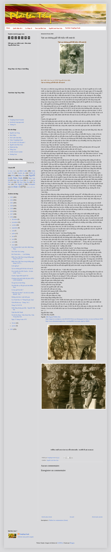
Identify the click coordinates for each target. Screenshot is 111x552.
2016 (11, 217)
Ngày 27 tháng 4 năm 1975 (19, 319)
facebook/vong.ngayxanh (17, 122)
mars (13, 245)
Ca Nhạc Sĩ (28, 28)
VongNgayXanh (24, 534)
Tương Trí (13, 124)
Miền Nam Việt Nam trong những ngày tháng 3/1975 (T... (23, 258)
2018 (11, 211)
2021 (11, 203)
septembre (15, 228)
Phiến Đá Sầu (14, 147)
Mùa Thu (22, 175)
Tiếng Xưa (13, 149)
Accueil (72, 517)
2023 (11, 197)
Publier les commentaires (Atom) (58, 520)
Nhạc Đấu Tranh (18, 180)
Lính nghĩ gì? (15, 266)
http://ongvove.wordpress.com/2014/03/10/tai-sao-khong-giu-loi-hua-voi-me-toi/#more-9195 (74, 319)
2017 (11, 214)
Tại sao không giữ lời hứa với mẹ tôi (22, 268)
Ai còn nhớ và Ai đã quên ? (17, 142)
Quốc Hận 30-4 (17, 28)
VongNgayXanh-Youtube (17, 120)
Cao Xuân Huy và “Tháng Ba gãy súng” (23, 300)
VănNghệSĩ (31, 184)
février (14, 323)
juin (13, 236)
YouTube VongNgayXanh (72, 28)
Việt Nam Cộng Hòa (23, 182)
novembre (15, 222)
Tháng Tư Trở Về (17, 305)
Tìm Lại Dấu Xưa (40, 28)
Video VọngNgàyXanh (16, 140)
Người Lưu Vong (15, 133)
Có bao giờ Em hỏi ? (17, 290)
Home (8, 28)
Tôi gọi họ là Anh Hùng (18, 283)
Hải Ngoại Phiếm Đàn (53, 317)
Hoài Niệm (13, 135)
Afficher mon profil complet (26, 537)
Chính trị (32, 173)
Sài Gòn (28, 180)
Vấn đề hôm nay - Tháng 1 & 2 (20, 302)
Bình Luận (23, 171)
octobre (14, 225)
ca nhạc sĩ (15, 186)
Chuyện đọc (21, 173)
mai (13, 239)
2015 (11, 329)
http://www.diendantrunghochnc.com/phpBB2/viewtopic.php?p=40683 (67, 321)
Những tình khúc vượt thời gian (21, 297)
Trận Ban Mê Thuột (17, 312)
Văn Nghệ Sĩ (19, 184)
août (13, 231)
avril (13, 242)
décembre (15, 219)
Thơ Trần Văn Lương (18, 251)
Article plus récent (47, 517)
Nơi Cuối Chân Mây (16, 137)
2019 (11, 208)
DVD (13, 175)
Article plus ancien (97, 517)
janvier (14, 326)
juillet (13, 233)
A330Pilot (60, 543)
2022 (11, 200)
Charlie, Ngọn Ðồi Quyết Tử (20, 275)
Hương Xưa (13, 154)
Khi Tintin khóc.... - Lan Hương (21, 254)
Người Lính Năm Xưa (55, 28)
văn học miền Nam (30, 187)
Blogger (72, 543)
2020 (11, 205)
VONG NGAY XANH (16, 152)
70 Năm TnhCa (12, 171)
